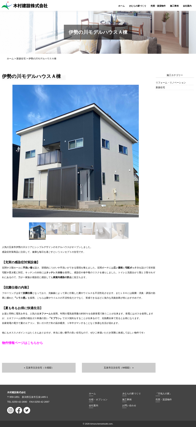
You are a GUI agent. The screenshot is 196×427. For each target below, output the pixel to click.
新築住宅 (160, 87)
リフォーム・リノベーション (171, 82)
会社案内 (187, 6)
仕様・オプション (98, 399)
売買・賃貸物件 (158, 6)
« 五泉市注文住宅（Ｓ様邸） (39, 367)
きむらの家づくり (137, 6)
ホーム (121, 6)
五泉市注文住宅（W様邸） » (119, 367)
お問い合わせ (129, 405)
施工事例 (174, 6)
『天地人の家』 (164, 393)
